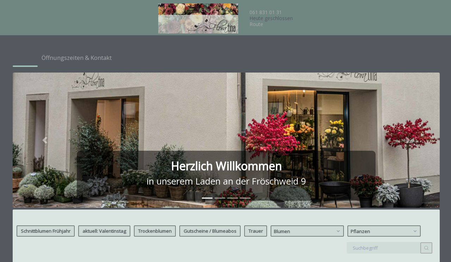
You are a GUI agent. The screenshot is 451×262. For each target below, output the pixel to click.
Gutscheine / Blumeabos (210, 94)
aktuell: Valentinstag (104, 94)
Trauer (255, 94)
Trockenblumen (155, 94)
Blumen (308, 94)
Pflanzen (385, 94)
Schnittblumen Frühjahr (45, 94)
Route (256, 24)
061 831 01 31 (265, 12)
